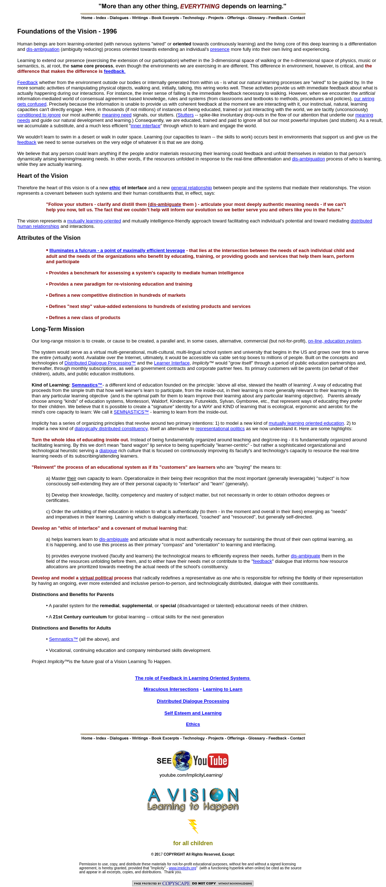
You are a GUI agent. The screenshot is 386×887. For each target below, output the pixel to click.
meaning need (116, 115)
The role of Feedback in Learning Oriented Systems (193, 678)
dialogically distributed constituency (111, 428)
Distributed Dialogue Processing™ (100, 363)
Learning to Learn (222, 689)
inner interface (145, 125)
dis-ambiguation (42, 49)
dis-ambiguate (114, 539)
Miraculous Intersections (171, 689)
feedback (114, 71)
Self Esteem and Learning (193, 713)
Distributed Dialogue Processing (193, 701)
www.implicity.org (182, 868)
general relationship (191, 187)
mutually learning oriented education (306, 423)
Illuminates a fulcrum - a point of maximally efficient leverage (117, 250)
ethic (114, 187)
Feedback (27, 82)
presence (219, 49)
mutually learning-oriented (94, 221)
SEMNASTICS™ (131, 412)
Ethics (193, 724)
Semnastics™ (87, 385)
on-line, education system (334, 341)
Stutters (186, 115)
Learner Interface (172, 363)
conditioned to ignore (39, 115)
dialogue (108, 450)
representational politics (220, 428)
